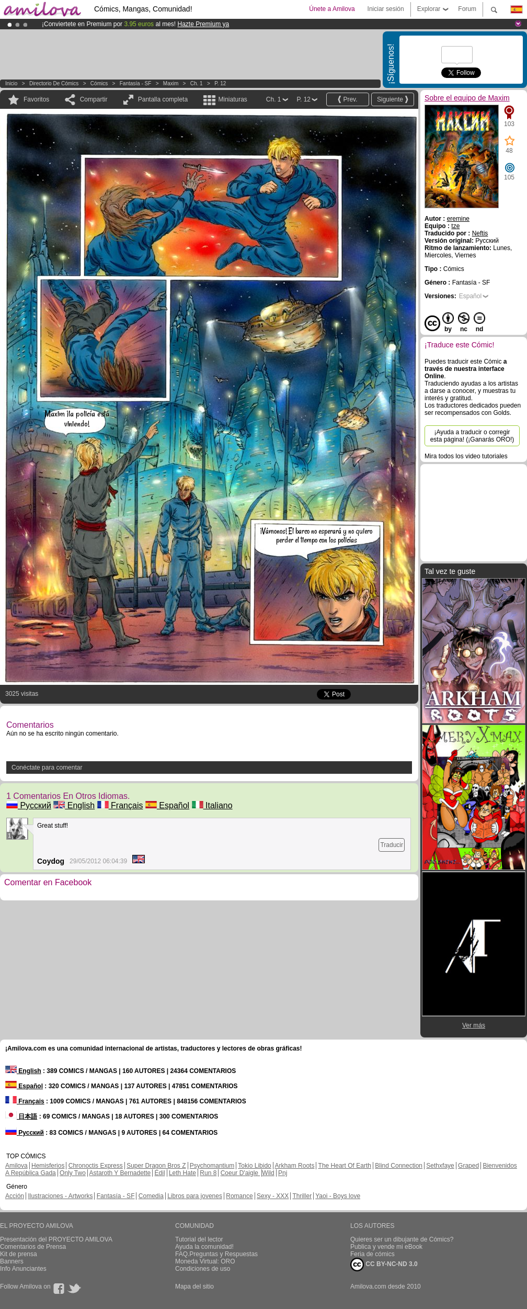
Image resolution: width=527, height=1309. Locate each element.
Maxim (170, 83)
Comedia (151, 1196)
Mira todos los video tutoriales (466, 456)
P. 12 (220, 83)
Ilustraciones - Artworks (60, 1196)
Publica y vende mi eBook (386, 1246)
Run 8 (208, 1173)
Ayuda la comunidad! (204, 1246)
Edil (160, 1173)
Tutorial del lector (199, 1239)
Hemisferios (47, 1165)
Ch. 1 (196, 83)
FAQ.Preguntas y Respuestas (216, 1254)
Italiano (212, 805)
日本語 (21, 1116)
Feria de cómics (372, 1254)
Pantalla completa (163, 99)
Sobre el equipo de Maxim (467, 98)
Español (167, 805)
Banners (12, 1261)
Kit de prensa (18, 1254)
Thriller (302, 1196)
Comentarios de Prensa (33, 1246)
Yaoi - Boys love (337, 1196)
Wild (268, 1173)
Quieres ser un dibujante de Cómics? (401, 1239)
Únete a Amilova (331, 9)
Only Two (73, 1173)
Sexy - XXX (273, 1196)
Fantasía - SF (136, 83)
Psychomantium (212, 1165)
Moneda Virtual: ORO (205, 1261)
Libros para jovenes (194, 1196)
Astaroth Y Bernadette (120, 1173)
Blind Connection (398, 1165)
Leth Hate (182, 1173)
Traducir (391, 845)
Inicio (11, 83)
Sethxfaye (440, 1165)
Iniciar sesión (386, 9)
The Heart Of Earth (344, 1165)
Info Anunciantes (23, 1268)
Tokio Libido (254, 1165)
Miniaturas (232, 99)
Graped (468, 1165)
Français (120, 805)
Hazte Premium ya (203, 24)
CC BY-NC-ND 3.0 (384, 1264)
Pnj (282, 1173)
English (74, 805)
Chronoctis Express (95, 1165)
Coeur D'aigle (240, 1173)
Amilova (16, 1165)
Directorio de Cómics (53, 83)
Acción (14, 1196)
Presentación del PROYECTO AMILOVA (56, 1239)
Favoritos (36, 99)
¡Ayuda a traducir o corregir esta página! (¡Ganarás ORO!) (472, 435)
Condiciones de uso (202, 1268)
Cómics (99, 83)
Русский (28, 805)
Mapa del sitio (194, 1286)
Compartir (94, 99)
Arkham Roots (294, 1165)
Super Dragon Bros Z (156, 1165)
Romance (239, 1196)
